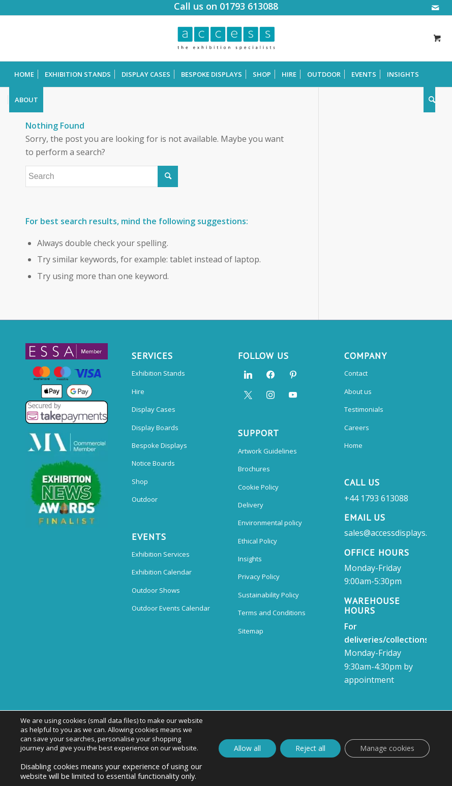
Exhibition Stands (158, 373)
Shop (140, 481)
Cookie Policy (258, 487)
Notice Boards (153, 463)
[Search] (429, 99)
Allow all (247, 748)
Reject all (310, 748)
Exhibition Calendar (162, 572)
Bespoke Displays (159, 445)
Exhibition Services (161, 554)
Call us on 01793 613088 (226, 6)
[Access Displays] (226, 38)
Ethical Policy (257, 541)
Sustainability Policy (268, 594)
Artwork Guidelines (267, 451)
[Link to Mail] (435, 7)
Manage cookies (387, 748)
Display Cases (153, 409)
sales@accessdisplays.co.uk (395, 532)
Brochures (254, 468)
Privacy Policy (259, 576)
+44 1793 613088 (376, 498)
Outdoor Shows (156, 590)
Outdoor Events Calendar (171, 608)
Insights (250, 558)
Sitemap (250, 631)
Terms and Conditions (272, 612)
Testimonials (363, 409)
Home (353, 445)
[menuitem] (24, 74)
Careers (356, 427)
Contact (356, 373)
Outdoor (145, 499)
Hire (138, 391)
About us (358, 391)
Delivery (250, 504)
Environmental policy (270, 522)
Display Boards (155, 427)
